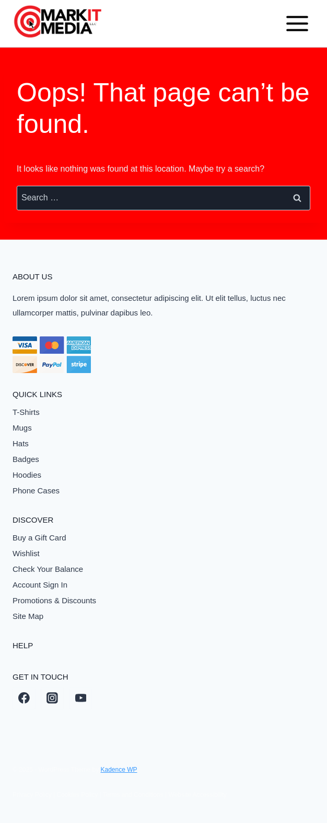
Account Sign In (40, 584)
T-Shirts (26, 412)
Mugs (22, 427)
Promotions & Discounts (54, 600)
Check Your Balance (48, 569)
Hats (21, 443)
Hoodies (27, 474)
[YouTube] (80, 698)
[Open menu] (296, 23)
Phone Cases (36, 490)
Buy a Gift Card (39, 537)
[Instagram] (52, 698)
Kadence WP (118, 769)
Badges (26, 459)
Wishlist (26, 553)
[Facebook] (24, 698)
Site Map (28, 616)
